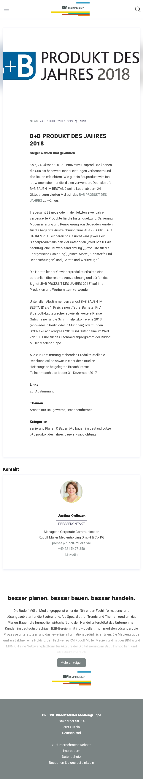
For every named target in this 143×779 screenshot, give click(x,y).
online (49, 361)
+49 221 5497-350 (71, 549)
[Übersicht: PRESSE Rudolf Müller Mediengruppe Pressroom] (70, 9)
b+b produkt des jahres (47, 434)
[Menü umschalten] (6, 9)
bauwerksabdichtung (80, 434)
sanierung (37, 428)
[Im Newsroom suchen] (138, 9)
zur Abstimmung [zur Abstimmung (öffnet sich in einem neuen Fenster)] (42, 391)
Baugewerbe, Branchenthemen (70, 410)
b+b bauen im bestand (85, 428)
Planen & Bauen (56, 428)
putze (106, 428)
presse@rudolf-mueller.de (71, 543)
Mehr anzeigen (71, 663)
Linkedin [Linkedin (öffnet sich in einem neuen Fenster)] (71, 555)
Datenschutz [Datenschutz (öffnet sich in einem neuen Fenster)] (71, 757)
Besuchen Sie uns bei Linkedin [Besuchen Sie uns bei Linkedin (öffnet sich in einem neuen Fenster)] (71, 763)
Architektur (38, 410)
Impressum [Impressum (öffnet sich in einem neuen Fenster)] (71, 751)
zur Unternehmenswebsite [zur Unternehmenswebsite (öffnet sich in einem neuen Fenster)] (71, 745)
